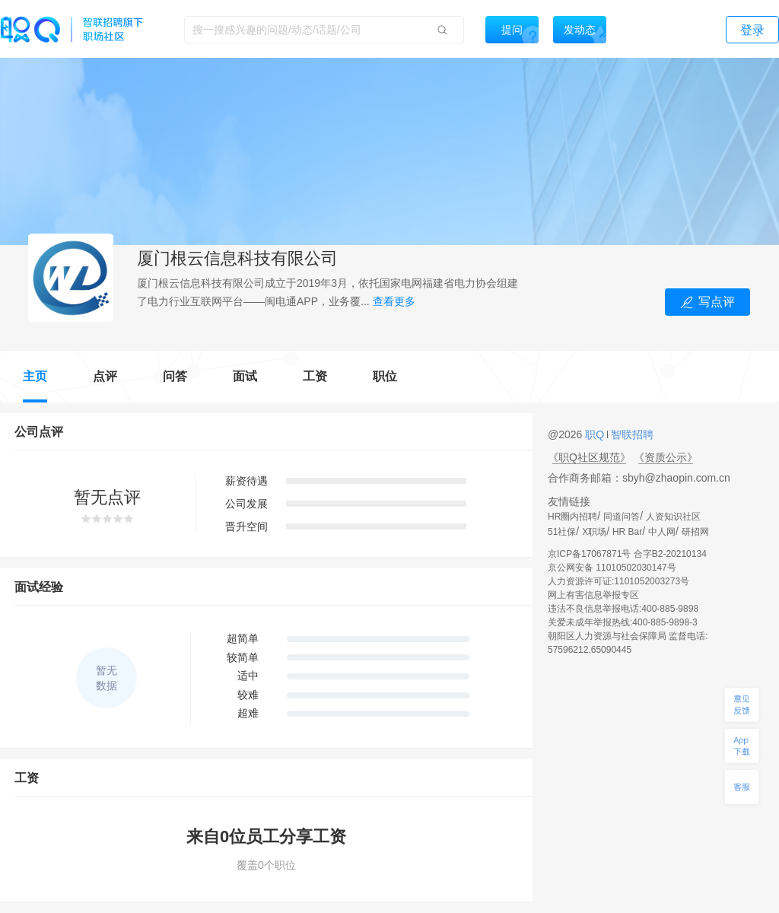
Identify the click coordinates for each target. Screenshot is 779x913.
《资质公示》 (666, 457)
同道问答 (621, 516)
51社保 (562, 531)
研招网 (695, 531)
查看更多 (394, 301)
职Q (596, 434)
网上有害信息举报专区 (593, 595)
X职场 (594, 531)
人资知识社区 (673, 516)
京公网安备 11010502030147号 (612, 567)
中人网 (662, 531)
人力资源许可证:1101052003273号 (618, 581)
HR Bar (627, 531)
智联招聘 (630, 434)
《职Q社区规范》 (589, 457)
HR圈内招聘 (572, 516)
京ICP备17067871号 (589, 554)
